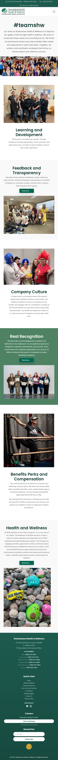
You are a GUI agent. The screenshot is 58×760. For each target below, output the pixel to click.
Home (29, 680)
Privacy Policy (29, 698)
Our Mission (29, 691)
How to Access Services (29, 688)
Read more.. (26, 191)
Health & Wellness (29, 683)
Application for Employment (29, 724)
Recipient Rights (29, 693)
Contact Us (29, 696)
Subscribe (29, 739)
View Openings (29, 721)
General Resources (29, 685)
